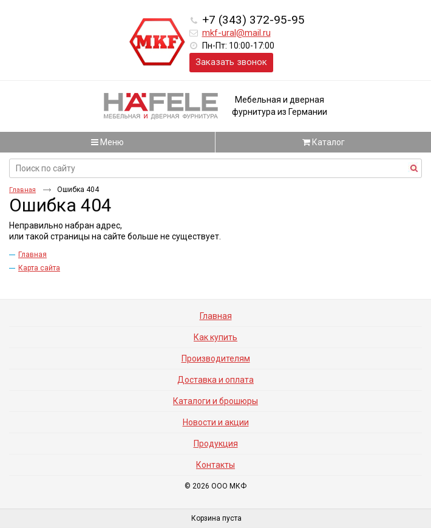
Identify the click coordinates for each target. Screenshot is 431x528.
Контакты (215, 465)
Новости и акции (216, 422)
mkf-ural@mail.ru (236, 32)
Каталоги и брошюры (215, 401)
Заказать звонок (231, 62)
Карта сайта (39, 268)
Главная (22, 190)
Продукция (216, 443)
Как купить (215, 337)
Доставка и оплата (215, 380)
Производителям (216, 358)
